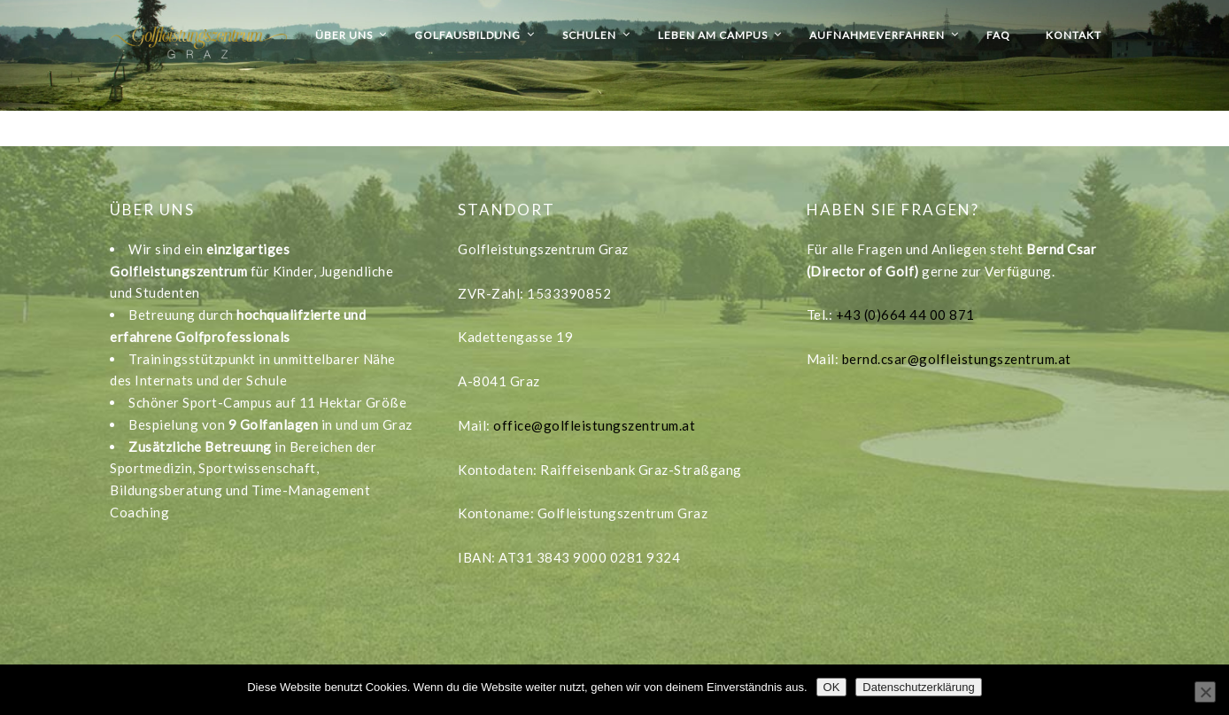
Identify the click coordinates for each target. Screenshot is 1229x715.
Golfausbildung (467, 35)
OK (831, 687)
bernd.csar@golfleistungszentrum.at (956, 359)
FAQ (998, 35)
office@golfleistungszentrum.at (594, 425)
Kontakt (1073, 35)
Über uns (344, 35)
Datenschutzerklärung (918, 687)
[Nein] (1205, 692)
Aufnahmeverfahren (877, 35)
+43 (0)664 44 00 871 (905, 315)
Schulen (589, 35)
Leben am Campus (713, 35)
